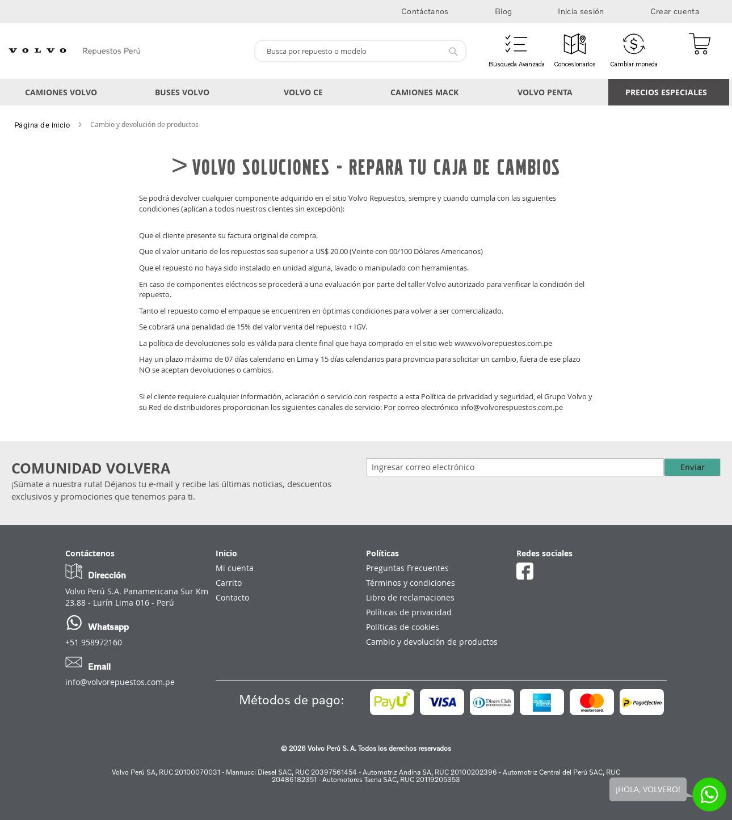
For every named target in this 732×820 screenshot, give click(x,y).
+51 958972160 (93, 642)
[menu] (366, 92)
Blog (503, 11)
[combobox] (360, 51)
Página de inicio (42, 124)
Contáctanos (425, 11)
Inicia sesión (581, 11)
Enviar (692, 467)
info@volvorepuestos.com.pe (120, 682)
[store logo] (124, 51)
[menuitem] (63, 92)
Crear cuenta (674, 11)
